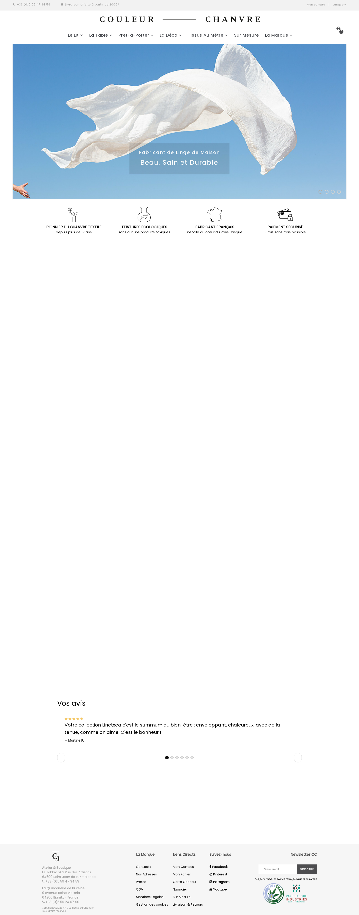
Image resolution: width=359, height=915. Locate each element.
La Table (100, 35)
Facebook (218, 866)
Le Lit (75, 35)
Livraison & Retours (188, 904)
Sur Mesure (246, 35)
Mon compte (316, 4)
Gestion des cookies (152, 904)
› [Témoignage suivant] (297, 757)
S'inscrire (307, 869)
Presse (141, 882)
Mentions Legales (149, 897)
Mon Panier (181, 874)
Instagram (219, 882)
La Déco (171, 35)
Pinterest (218, 874)
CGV (139, 889)
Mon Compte (183, 866)
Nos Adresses (146, 874)
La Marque (279, 35)
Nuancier (180, 889)
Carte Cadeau (184, 882)
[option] (179, 121)
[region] (179, 729)
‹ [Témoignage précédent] (61, 757)
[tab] (167, 757)
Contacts (143, 866)
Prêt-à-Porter (136, 35)
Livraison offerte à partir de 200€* (90, 4)
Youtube (218, 889)
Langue (339, 4)
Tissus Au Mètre (208, 35)
